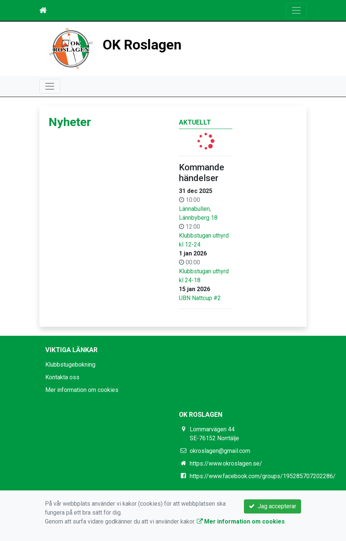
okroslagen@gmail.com (220, 450)
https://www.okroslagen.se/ (226, 463)
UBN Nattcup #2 (200, 298)
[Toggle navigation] (296, 10)
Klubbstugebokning (70, 364)
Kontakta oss (62, 377)
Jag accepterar (272, 506)
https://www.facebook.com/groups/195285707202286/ (263, 476)
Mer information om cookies (81, 389)
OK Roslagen (142, 44)
